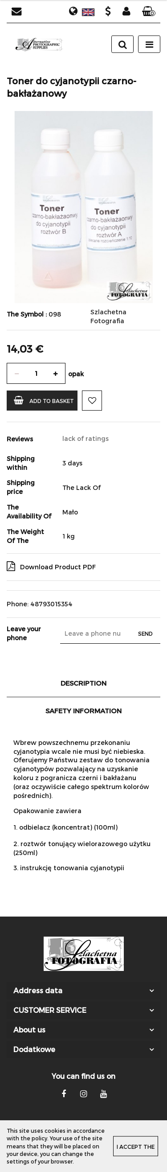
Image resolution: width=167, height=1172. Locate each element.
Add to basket (44, 400)
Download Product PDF (51, 566)
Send (145, 633)
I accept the (136, 1146)
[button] (148, 11)
